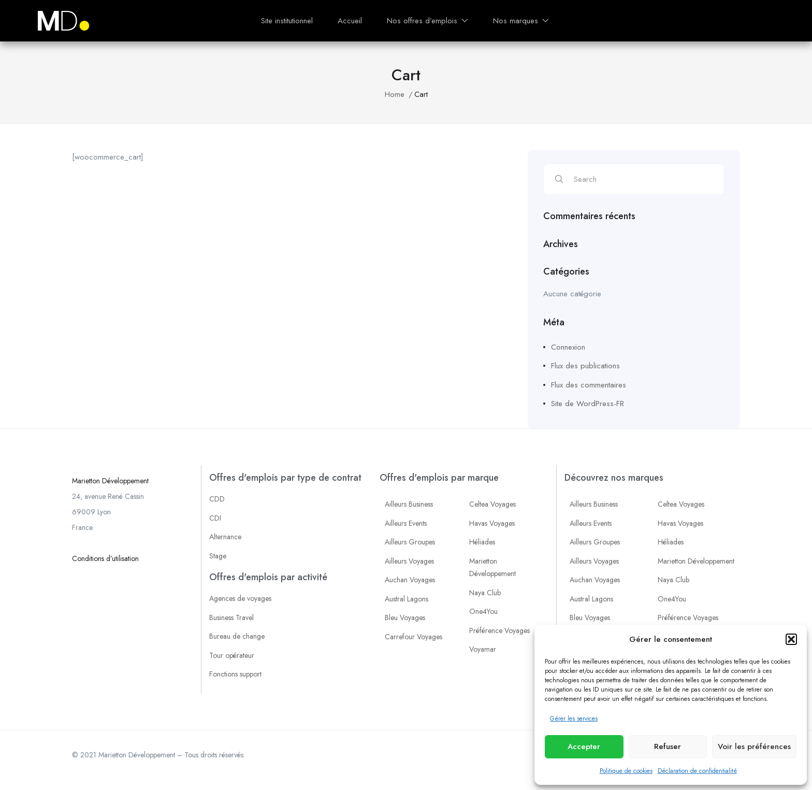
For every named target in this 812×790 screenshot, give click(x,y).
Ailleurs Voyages (409, 561)
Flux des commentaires (588, 385)
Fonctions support (235, 674)
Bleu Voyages (405, 617)
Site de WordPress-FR (587, 403)
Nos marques (521, 20)
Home (394, 94)
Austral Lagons (406, 599)
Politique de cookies (626, 770)
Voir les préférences (754, 746)
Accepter (584, 746)
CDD (217, 499)
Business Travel (231, 617)
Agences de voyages (240, 598)
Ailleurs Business (409, 504)
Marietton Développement (110, 481)
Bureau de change (237, 636)
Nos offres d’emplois (427, 20)
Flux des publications (585, 365)
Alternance (225, 537)
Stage (217, 556)
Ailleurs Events (406, 523)
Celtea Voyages (492, 504)
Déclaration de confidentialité (697, 770)
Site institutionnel (287, 20)
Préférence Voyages (499, 630)
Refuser (667, 746)
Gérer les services (574, 718)
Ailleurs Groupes (410, 542)
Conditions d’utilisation (105, 558)
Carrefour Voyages (413, 636)
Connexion (568, 347)
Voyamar (482, 649)
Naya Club (485, 592)
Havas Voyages (492, 523)
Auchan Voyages (410, 579)
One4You (483, 611)
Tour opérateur (231, 655)
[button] (791, 639)
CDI (215, 518)
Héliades (482, 542)
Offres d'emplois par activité (268, 577)
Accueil (350, 20)
